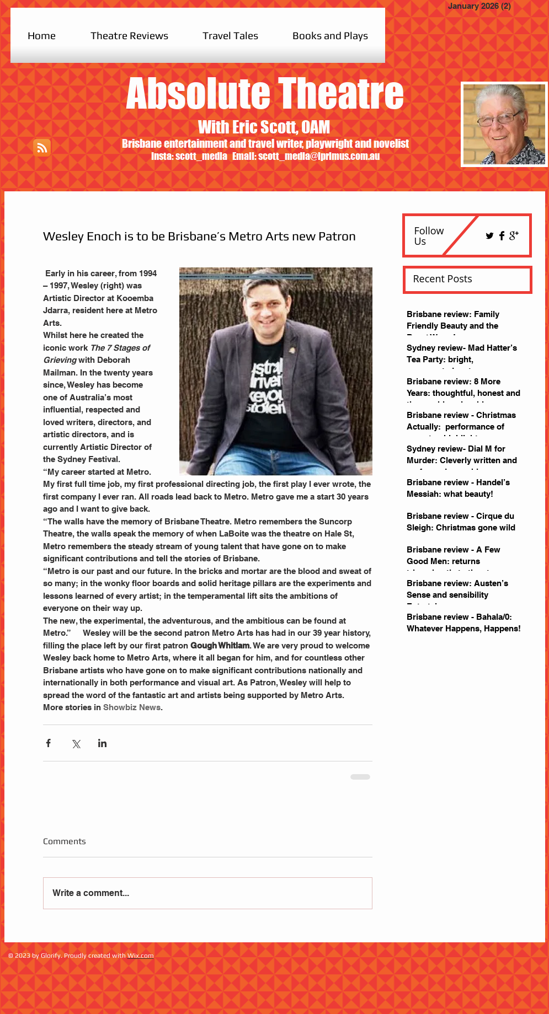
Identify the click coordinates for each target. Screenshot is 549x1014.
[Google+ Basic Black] (514, 235)
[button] (129, 35)
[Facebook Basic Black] (502, 235)
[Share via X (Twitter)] (75, 743)
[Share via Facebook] (48, 743)
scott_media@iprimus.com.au (319, 156)
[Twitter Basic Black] (489, 235)
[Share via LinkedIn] (102, 743)
